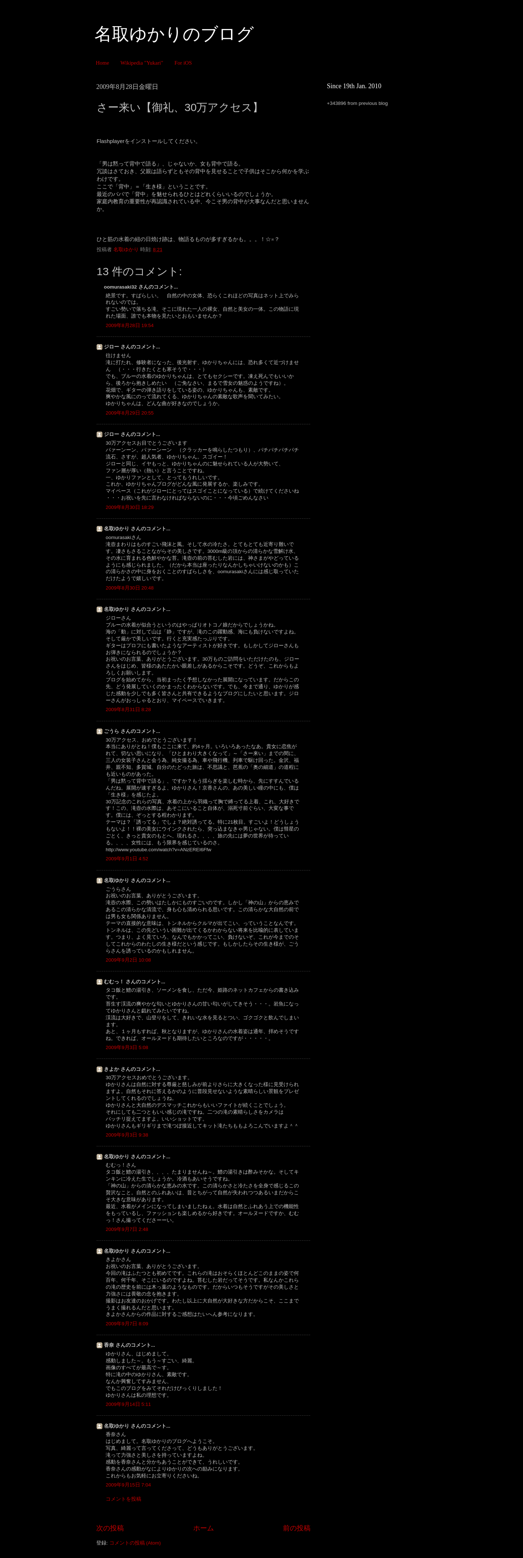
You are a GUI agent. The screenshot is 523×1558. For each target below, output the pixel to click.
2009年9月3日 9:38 (127, 1135)
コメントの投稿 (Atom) (135, 1543)
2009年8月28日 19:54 (130, 325)
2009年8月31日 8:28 (128, 709)
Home (102, 63)
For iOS (183, 63)
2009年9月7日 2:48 (127, 1229)
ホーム (203, 1528)
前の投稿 (297, 1528)
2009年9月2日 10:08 (128, 960)
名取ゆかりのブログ (174, 34)
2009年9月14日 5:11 (128, 1404)
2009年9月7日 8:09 (127, 1323)
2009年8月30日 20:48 (130, 588)
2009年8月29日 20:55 (130, 413)
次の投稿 (110, 1528)
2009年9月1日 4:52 (127, 858)
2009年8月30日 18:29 (130, 507)
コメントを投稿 (123, 1499)
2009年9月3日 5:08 (127, 1047)
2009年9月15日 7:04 (128, 1485)
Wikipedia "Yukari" (141, 63)
